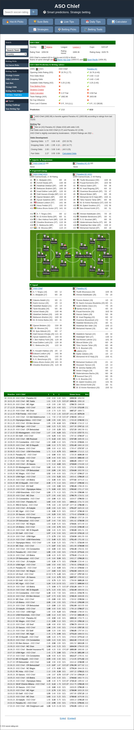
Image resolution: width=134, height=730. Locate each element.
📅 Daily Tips (93, 21)
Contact (71, 718)
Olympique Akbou (23, 420)
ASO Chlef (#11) (40, 174)
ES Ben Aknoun (33, 423)
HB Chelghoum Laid (34, 706)
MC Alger (30, 404)
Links (62, 718)
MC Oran (30, 411)
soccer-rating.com (12, 726)
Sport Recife (92, 60)
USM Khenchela (33, 451)
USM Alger (20, 426)
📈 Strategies (40, 29)
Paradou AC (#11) (84, 174)
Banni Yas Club (64, 60)
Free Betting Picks (37, 86)
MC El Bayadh (32, 445)
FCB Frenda (21, 414)
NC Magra (20, 473)
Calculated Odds (69, 153)
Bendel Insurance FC (35, 649)
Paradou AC (82, 288)
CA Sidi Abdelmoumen (35, 417)
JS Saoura (20, 448)
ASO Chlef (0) (39, 163)
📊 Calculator (119, 21)
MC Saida (30, 401)
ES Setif (19, 436)
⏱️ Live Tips (67, 21)
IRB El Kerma (21, 505)
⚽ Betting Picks (67, 29)
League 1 (77, 47)
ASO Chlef (38, 288)
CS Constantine (22, 442)
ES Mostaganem (23, 433)
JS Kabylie (20, 407)
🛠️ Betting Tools (93, 29)
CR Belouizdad (32, 429)
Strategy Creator (37, 90)
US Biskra (30, 480)
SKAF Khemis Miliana (25, 684)
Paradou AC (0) (83, 163)
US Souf (19, 574)
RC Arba (19, 671)
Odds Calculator (37, 93)
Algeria (49, 47)
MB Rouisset (31, 439)
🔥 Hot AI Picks (14, 21)
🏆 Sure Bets (40, 21)
